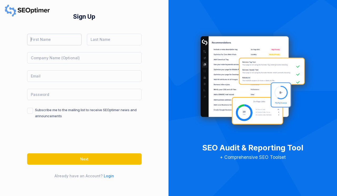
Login (109, 176)
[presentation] (67, 136)
